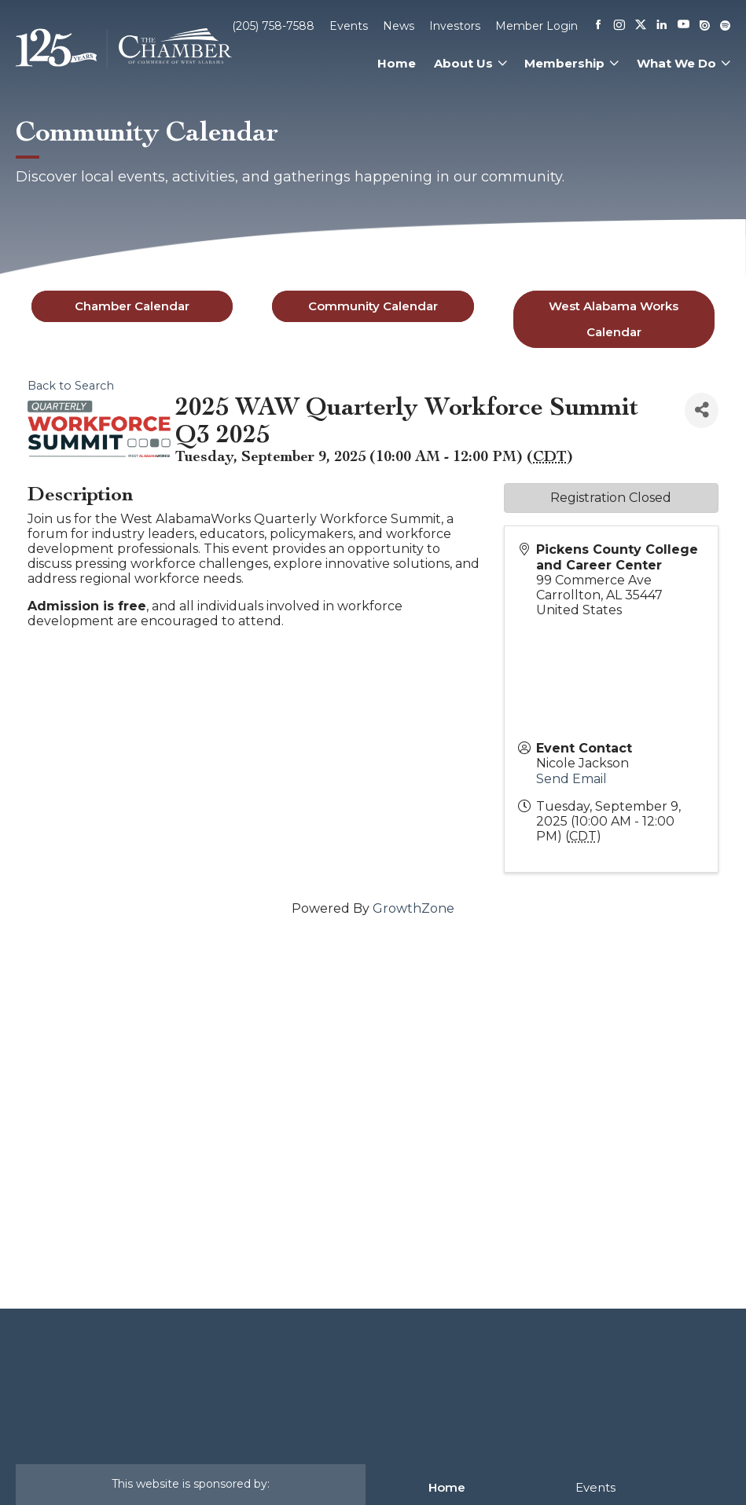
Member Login (536, 26)
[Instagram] (619, 26)
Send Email (571, 778)
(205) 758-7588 (273, 26)
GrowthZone (413, 908)
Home (396, 63)
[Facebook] (598, 26)
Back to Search (71, 386)
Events (348, 26)
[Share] (701, 410)
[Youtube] (683, 25)
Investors (454, 26)
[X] (640, 26)
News (398, 26)
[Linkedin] (661, 26)
